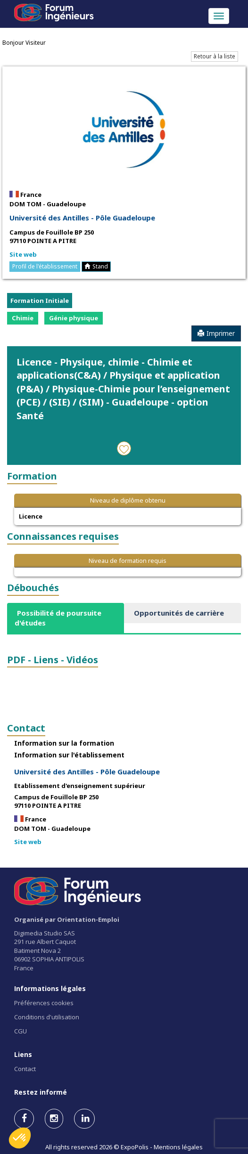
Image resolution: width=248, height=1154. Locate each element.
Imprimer (216, 333)
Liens (23, 1054)
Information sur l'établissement (69, 754)
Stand (96, 266)
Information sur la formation (64, 743)
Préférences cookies (44, 1003)
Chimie (22, 318)
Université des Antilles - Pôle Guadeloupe (82, 217)
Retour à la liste (214, 56)
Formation (32, 476)
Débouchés (33, 587)
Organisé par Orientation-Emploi (66, 919)
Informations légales (50, 988)
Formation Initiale (39, 300)
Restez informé (40, 1092)
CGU (20, 1031)
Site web (23, 254)
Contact (26, 728)
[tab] (65, 618)
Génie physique (73, 318)
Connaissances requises (63, 536)
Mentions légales (178, 1147)
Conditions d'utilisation (46, 1017)
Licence (30, 516)
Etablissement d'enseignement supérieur (79, 785)
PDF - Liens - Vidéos (52, 659)
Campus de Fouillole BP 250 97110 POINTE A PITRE (51, 236)
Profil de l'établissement (44, 266)
